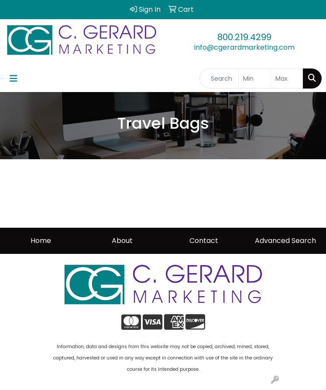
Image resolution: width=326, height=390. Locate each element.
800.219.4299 (244, 37)
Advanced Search (285, 241)
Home (41, 241)
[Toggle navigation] (13, 78)
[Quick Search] (219, 78)
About (122, 241)
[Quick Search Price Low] (254, 78)
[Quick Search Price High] (287, 78)
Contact (203, 241)
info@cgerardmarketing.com (244, 47)
